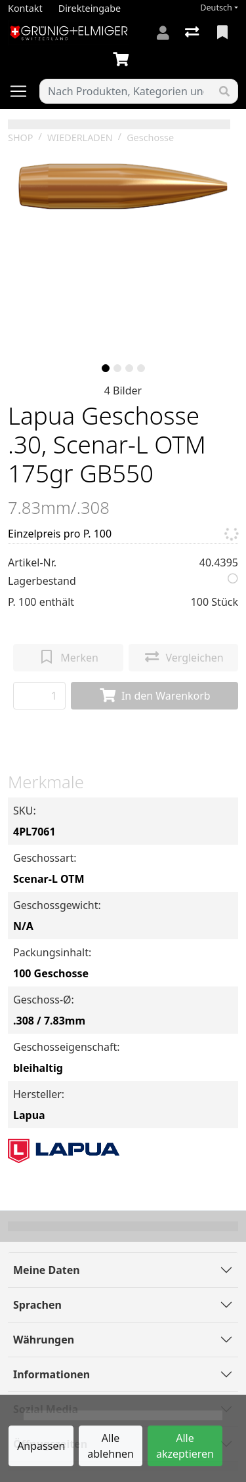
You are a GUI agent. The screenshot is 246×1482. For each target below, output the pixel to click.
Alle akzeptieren (185, 1446)
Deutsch (216, 7)
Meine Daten (46, 1270)
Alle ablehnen (110, 1446)
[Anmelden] (163, 32)
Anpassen (41, 1446)
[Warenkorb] (123, 60)
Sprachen (37, 1305)
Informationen (51, 1374)
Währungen (43, 1339)
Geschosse (150, 137)
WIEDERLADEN (80, 137)
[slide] (106, 368)
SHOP (20, 137)
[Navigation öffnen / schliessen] (23, 91)
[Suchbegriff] (125, 91)
